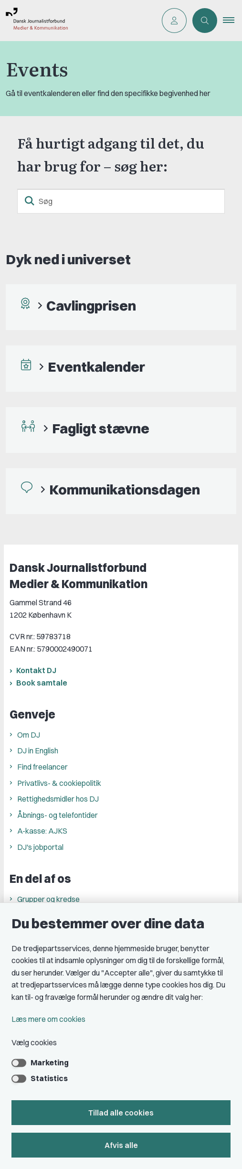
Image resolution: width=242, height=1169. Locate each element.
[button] (232, 20)
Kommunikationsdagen (124, 489)
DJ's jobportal (40, 847)
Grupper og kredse (48, 899)
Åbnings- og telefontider (57, 815)
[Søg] (121, 201)
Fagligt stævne (100, 428)
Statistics (49, 1078)
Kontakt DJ (36, 670)
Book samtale (41, 682)
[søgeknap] (29, 201)
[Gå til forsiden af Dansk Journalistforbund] (78, 20)
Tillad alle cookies (121, 1112)
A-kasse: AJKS (42, 831)
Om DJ (28, 735)
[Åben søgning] (204, 20)
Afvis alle (121, 1145)
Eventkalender (96, 366)
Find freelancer (42, 767)
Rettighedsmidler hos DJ (58, 799)
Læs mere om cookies (48, 1019)
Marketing (50, 1062)
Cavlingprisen (91, 305)
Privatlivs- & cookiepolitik (59, 783)
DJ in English (37, 750)
